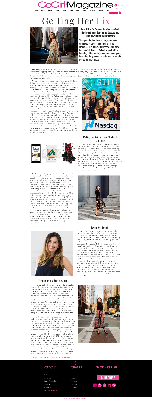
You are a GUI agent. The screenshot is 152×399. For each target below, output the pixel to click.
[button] (43, 10)
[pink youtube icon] (114, 385)
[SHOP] (113, 13)
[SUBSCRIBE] (108, 377)
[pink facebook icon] (104, 385)
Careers (47, 384)
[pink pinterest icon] (109, 385)
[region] (118, 9)
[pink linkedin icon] (95, 385)
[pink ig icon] (100, 385)
